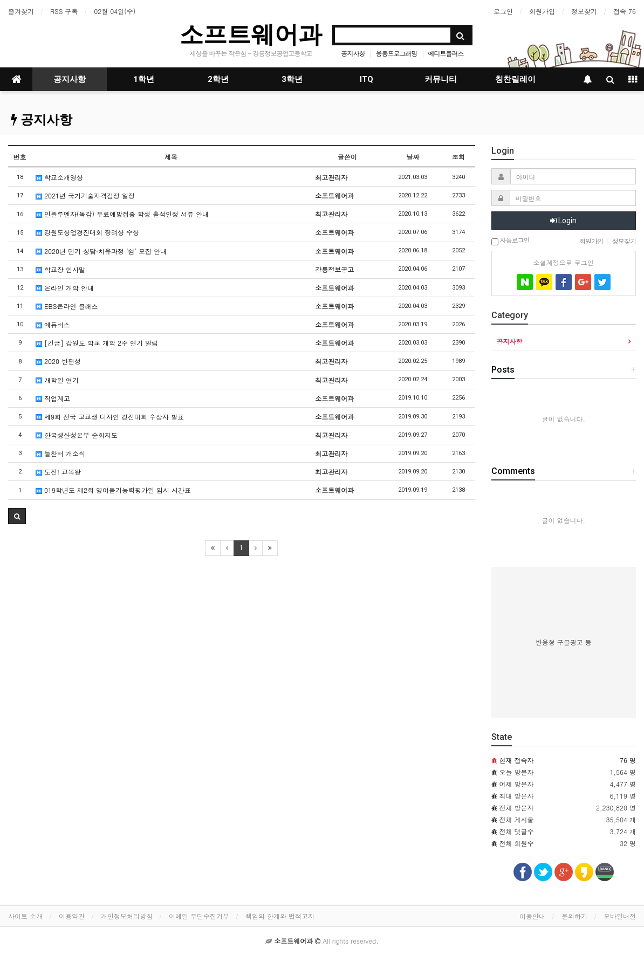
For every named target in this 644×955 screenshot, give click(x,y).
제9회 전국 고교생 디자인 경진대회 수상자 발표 (110, 416)
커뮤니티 (440, 79)
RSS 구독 (64, 11)
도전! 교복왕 (58, 471)
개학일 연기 (57, 379)
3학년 (292, 79)
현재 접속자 (516, 760)
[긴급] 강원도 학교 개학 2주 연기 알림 (97, 342)
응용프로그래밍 (396, 53)
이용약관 (72, 915)
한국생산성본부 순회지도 (77, 434)
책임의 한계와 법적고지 (279, 915)
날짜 (412, 156)
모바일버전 (620, 915)
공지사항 (353, 53)
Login (563, 220)
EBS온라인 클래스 (67, 306)
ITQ (366, 79)
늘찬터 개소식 (60, 453)
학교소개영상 (59, 177)
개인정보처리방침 (127, 915)
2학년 (218, 79)
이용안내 (532, 915)
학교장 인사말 (60, 269)
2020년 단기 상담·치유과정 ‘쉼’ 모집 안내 (101, 251)
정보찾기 (584, 11)
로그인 (503, 11)
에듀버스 (53, 324)
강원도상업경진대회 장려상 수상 (87, 232)
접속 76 (624, 11)
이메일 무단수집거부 (199, 915)
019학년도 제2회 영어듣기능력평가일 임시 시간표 (113, 489)
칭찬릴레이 (515, 79)
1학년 (143, 79)
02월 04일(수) (114, 11)
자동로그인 (510, 240)
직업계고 (53, 398)
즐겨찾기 (21, 11)
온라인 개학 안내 (65, 287)
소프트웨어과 (251, 34)
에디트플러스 (446, 53)
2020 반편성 (58, 361)
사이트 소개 (25, 915)
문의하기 (574, 915)
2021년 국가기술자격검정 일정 (85, 195)
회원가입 (542, 11)
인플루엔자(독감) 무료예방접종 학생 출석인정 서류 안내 (122, 213)
